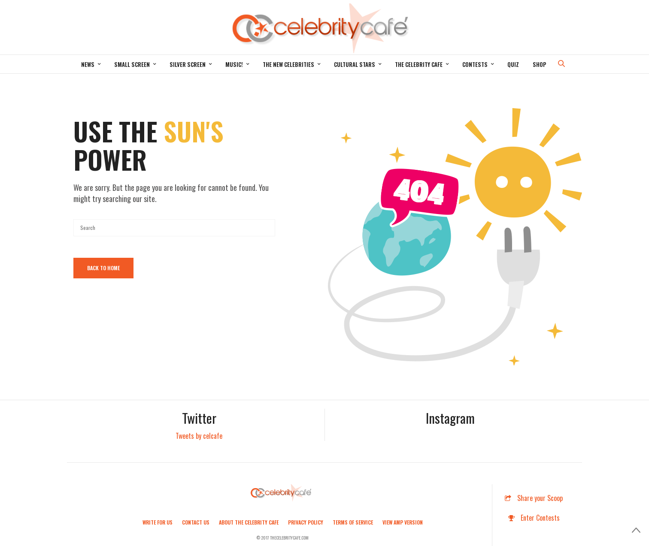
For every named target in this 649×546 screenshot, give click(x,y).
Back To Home (103, 267)
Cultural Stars (354, 64)
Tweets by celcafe (199, 436)
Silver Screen (188, 64)
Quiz (513, 64)
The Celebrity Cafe (419, 64)
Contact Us (195, 522)
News (87, 64)
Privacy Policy (305, 522)
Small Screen (132, 64)
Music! (234, 64)
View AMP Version (402, 522)
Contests (475, 64)
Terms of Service (353, 522)
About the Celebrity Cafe (249, 522)
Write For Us (158, 522)
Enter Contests (534, 518)
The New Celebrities (288, 64)
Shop (539, 64)
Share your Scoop (534, 498)
